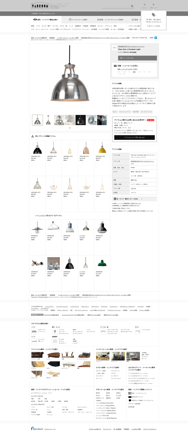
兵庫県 (59, 401)
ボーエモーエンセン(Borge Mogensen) (106, 418)
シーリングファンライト (62, 306)
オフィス (144, 358)
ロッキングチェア (77, 333)
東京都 (33, 401)
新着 (32, 26)
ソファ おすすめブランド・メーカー (138, 373)
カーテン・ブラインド (105, 26)
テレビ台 (61, 339)
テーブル (55, 26)
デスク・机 (63, 26)
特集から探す (133, 29)
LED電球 (148, 306)
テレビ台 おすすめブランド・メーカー (138, 381)
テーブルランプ (44, 308)
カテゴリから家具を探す (51, 315)
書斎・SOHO (145, 354)
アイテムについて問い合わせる (134, 137)
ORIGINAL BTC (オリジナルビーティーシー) (131, 46)
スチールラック (115, 371)
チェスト (61, 341)
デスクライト (104, 306)
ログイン (144, 6)
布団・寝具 (65, 409)
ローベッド (99, 378)
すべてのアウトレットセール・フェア (41, 393)
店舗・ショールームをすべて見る (127, 69)
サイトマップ (107, 429)
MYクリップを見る (154, 26)
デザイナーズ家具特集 (134, 403)
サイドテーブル (125, 329)
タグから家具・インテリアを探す (107, 367)
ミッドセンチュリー (83, 356)
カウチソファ (41, 329)
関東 (32, 398)
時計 (115, 26)
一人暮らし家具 (100, 373)
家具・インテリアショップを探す (111, 20)
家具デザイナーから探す (111, 315)
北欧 (68, 356)
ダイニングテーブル (112, 329)
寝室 (133, 357)
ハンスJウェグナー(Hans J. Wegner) (106, 408)
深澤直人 (118, 393)
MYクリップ (153, 6)
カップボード (114, 376)
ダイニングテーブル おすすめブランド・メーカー (141, 378)
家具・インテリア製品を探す (47, 20)
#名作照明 (136, 111)
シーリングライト (49, 306)
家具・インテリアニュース (139, 393)
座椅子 (74, 329)
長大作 (98, 395)
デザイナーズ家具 (101, 371)
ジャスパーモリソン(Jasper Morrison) (106, 413)
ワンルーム (145, 356)
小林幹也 (98, 400)
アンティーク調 (38, 356)
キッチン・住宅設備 (117, 29)
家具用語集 (131, 407)
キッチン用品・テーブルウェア (60, 29)
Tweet (151, 37)
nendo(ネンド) (100, 398)
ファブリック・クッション (80, 29)
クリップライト (35, 308)
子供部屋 (144, 352)
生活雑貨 (94, 29)
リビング (102, 357)
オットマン (62, 331)
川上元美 (118, 395)
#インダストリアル (146, 111)
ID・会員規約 (117, 429)
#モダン (115, 111)
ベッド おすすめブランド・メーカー (138, 376)
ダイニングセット (82, 407)
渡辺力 (108, 395)
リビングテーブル (112, 333)
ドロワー (113, 373)
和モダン (53, 374)
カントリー (68, 365)
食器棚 (74, 341)
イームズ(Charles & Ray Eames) (104, 403)
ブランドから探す (135, 26)
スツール (61, 329)
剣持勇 (108, 393)
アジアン (38, 365)
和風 (83, 365)
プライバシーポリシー (149, 429)
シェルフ (75, 343)
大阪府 (53, 401)
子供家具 (85, 26)
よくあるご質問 (136, 429)
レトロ (53, 356)
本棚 (74, 339)
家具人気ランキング (137, 396)
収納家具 (78, 26)
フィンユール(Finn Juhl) (102, 415)
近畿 (45, 398)
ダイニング (118, 357)
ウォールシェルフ (116, 378)
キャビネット (62, 343)
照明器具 (93, 26)
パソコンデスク (146, 329)
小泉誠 (118, 398)
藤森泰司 (108, 398)
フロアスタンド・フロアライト (127, 306)
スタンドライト (95, 306)
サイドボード (99, 376)
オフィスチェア (91, 331)
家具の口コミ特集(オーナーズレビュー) (142, 400)
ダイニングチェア (77, 331)
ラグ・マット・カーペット (39, 29)
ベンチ (88, 329)
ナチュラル (38, 374)
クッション (50, 414)
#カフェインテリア (125, 111)
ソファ (38, 26)
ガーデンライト (114, 306)
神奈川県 (40, 401)
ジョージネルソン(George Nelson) (105, 405)
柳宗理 (98, 393)
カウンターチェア (64, 333)
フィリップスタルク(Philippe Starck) (106, 410)
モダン (53, 365)
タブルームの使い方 (95, 429)
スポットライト (85, 306)
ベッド (71, 26)
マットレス (41, 339)
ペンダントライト (74, 306)
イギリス (133, 188)
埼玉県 (46, 401)
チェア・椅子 (46, 26)
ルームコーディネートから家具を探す (73, 315)
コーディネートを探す (80, 20)
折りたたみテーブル (126, 331)
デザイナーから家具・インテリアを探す (110, 389)
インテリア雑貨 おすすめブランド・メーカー (140, 383)
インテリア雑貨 (104, 29)
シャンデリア (140, 306)
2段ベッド (41, 341)
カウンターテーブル (112, 331)
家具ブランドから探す (94, 315)
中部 (134, 72)
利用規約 (126, 429)
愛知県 (66, 401)
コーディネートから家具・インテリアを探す (111, 349)
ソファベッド (41, 331)
